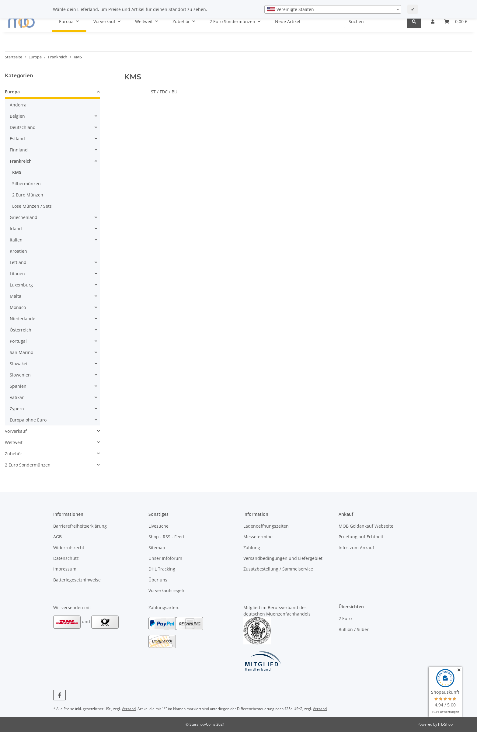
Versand (129, 708)
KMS (16, 172)
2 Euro (345, 618)
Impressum (64, 569)
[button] (432, 21)
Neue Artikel (287, 21)
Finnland (19, 150)
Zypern (17, 408)
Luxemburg (21, 285)
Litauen (17, 273)
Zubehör (13, 453)
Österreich (20, 330)
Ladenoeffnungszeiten (266, 526)
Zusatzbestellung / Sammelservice (278, 569)
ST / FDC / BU (164, 92)
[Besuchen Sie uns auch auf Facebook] (59, 695)
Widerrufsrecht (68, 547)
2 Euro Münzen (27, 195)
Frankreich (21, 161)
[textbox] (333, 9)
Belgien (17, 116)
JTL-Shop (445, 724)
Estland (17, 138)
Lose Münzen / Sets (32, 206)
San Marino (21, 352)
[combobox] (332, 9)
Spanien (18, 386)
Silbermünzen (26, 183)
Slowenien (20, 375)
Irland (16, 228)
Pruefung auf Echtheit (361, 536)
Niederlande (22, 318)
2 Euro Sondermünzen (27, 465)
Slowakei (18, 363)
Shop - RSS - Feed (166, 536)
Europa (12, 92)
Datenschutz (66, 558)
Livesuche (158, 526)
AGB (57, 536)
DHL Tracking (161, 569)
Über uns (157, 580)
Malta (15, 296)
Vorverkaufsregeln (167, 590)
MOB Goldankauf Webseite (366, 526)
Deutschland (23, 127)
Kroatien (18, 251)
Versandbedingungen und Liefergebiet (282, 558)
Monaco (18, 307)
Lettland (18, 262)
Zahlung (251, 547)
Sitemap (156, 547)
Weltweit (14, 442)
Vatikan (17, 397)
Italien (16, 240)
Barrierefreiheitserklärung (80, 526)
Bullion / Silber (354, 629)
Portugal (18, 341)
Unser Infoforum (165, 558)
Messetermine (258, 536)
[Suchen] (375, 21)
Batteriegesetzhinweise (77, 580)
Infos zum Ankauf (356, 547)
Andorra (18, 105)
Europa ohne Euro (28, 420)
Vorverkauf (16, 431)
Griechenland (23, 217)
